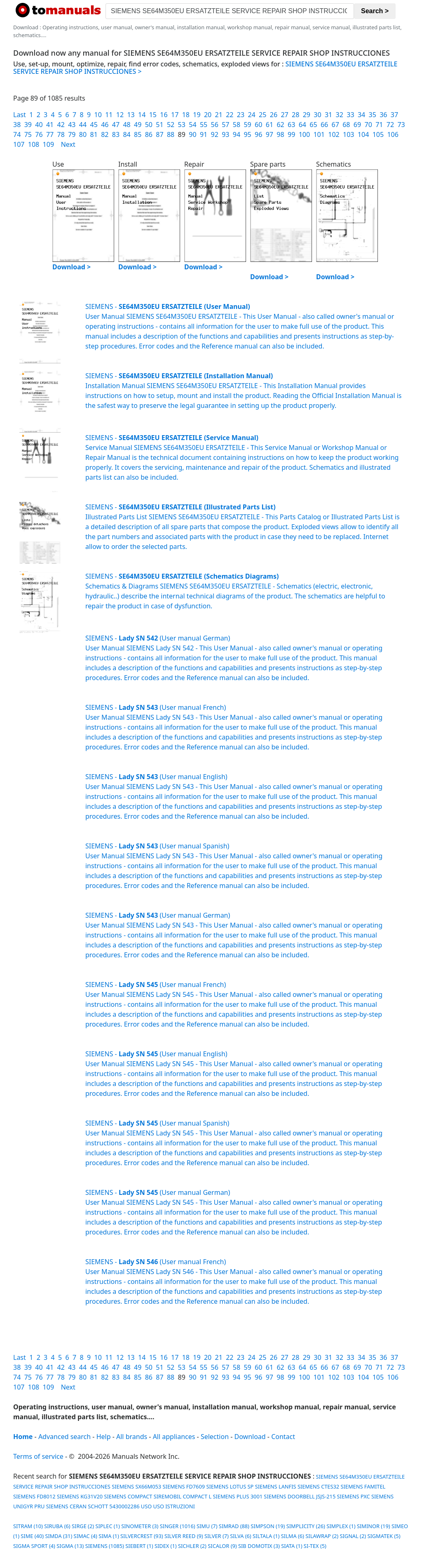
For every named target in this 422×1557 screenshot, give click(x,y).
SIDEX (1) (166, 1546)
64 (302, 124)
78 (61, 134)
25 (262, 114)
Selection (215, 1436)
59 (247, 124)
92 (214, 134)
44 (83, 124)
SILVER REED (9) (183, 1536)
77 (50, 134)
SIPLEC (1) (107, 1526)
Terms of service (38, 1456)
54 (192, 124)
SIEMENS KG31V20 (80, 1496)
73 (401, 124)
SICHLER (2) (192, 1546)
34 (361, 114)
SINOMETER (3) (139, 1526)
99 (291, 134)
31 (328, 114)
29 (306, 114)
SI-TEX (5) (315, 1546)
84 (126, 134)
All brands (131, 1436)
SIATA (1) (291, 1546)
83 (116, 134)
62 (280, 124)
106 (392, 134)
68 (346, 124)
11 (109, 114)
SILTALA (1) (266, 1536)
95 (247, 134)
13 (130, 114)
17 (174, 114)
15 (153, 114)
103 (348, 134)
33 (350, 114)
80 (83, 134)
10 (98, 114)
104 (363, 134)
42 (61, 124)
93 (225, 134)
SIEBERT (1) (139, 1546)
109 (48, 144)
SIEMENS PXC (353, 1496)
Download (250, 1436)
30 (317, 114)
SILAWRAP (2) (321, 1536)
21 (219, 114)
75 (28, 134)
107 (18, 144)
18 (186, 114)
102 (333, 134)
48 (126, 124)
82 (104, 134)
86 (148, 134)
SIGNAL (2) (353, 1536)
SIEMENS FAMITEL (362, 1486)
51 (159, 124)
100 (304, 134)
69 (357, 124)
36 (383, 114)
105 (378, 134)
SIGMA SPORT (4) (34, 1546)
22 (229, 114)
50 (148, 124)
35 (372, 114)
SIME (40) (32, 1536)
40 (38, 124)
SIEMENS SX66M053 (136, 1486)
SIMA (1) (108, 1536)
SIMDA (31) (58, 1536)
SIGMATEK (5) (383, 1536)
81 (93, 134)
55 (203, 124)
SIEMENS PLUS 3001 (238, 1496)
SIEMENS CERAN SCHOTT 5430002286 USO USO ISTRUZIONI (120, 1506)
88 (170, 134)
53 (181, 124)
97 (269, 134)
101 (318, 134)
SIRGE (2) (83, 1526)
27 (284, 114)
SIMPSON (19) (268, 1526)
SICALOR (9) (222, 1546)
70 (368, 124)
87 (159, 134)
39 (28, 124)
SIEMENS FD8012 (34, 1496)
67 (335, 124)
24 (251, 114)
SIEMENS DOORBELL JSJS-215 (299, 1496)
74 (17, 134)
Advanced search (64, 1436)
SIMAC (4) (85, 1536)
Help (103, 1436)
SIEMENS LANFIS (275, 1486)
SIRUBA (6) (57, 1526)
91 (203, 134)
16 (163, 114)
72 (390, 124)
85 (137, 134)
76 (38, 134)
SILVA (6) (240, 1536)
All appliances (174, 1436)
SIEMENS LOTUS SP (229, 1486)
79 (71, 134)
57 (225, 124)
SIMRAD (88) (234, 1526)
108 (33, 144)
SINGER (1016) (177, 1526)
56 (214, 124)
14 (141, 114)
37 (394, 114)
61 (269, 124)
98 (280, 134)
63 (291, 124)
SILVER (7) (216, 1536)
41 (50, 124)
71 (379, 124)
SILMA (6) (292, 1536)
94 (236, 134)
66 (324, 124)
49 (137, 124)
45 (93, 124)
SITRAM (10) (28, 1526)
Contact (283, 1436)
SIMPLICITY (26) (305, 1526)
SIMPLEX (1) (340, 1526)
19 (196, 114)
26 (273, 114)
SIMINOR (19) (373, 1526)
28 (295, 114)
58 (236, 124)
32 (339, 114)
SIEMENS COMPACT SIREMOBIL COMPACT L (157, 1496)
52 (170, 124)
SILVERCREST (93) (141, 1536)
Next (68, 144)
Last (19, 114)
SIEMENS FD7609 (184, 1486)
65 (313, 124)
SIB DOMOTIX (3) (259, 1546)
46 (104, 124)
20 (207, 114)
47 (116, 124)
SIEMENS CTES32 (318, 1486)
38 (17, 124)
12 (120, 114)
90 (192, 134)
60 (258, 124)
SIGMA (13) (70, 1546)
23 (240, 114)
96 (258, 134)
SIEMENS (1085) (104, 1546)
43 (71, 124)
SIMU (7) (207, 1526)
